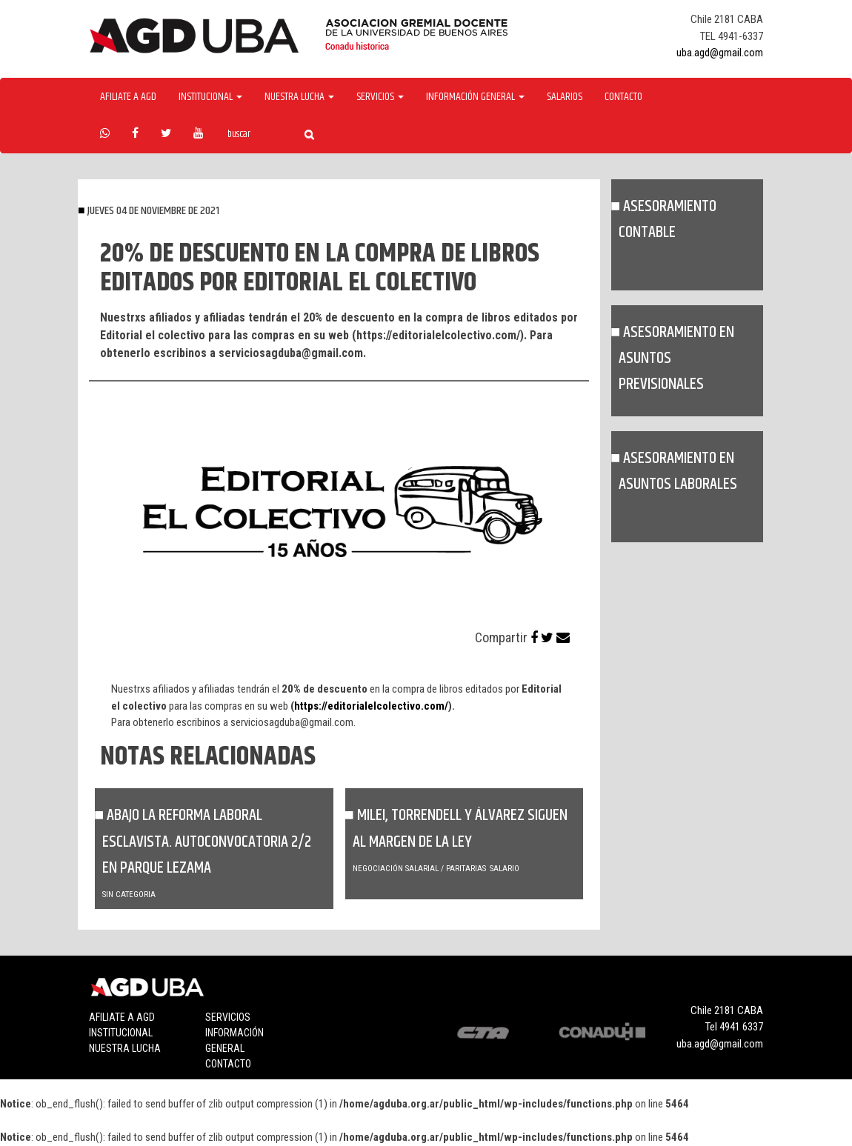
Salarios (564, 97)
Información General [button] (475, 97)
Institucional (121, 1033)
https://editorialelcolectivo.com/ (371, 706)
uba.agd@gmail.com (719, 52)
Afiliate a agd (128, 97)
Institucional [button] (210, 97)
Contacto (623, 97)
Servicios (227, 1017)
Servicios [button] (380, 97)
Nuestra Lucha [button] (299, 97)
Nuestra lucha (125, 1048)
